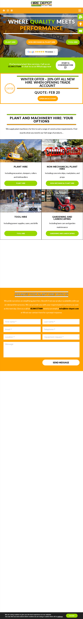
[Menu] (80, 10)
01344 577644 (14, 66)
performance (41, 28)
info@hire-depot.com (69, 308)
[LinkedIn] (12, 10)
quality (42, 21)
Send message (61, 362)
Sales (41, 486)
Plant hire (10, 42)
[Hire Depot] (41, 3)
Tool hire (73, 42)
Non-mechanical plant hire (41, 42)
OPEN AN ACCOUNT (47, 99)
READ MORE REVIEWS (41, 411)
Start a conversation (65, 65)
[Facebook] (4, 10)
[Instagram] (8, 10)
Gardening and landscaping (62, 233)
